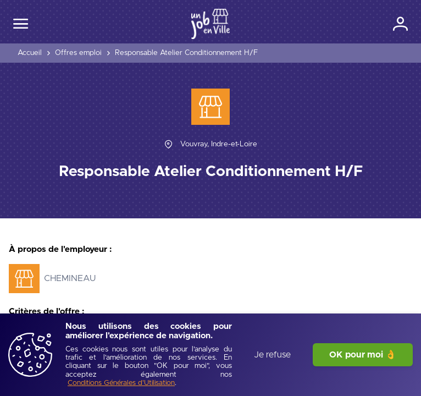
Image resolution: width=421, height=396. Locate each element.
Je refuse (272, 354)
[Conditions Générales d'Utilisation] (121, 384)
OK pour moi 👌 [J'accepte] (362, 354)
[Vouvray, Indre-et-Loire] (218, 144)
